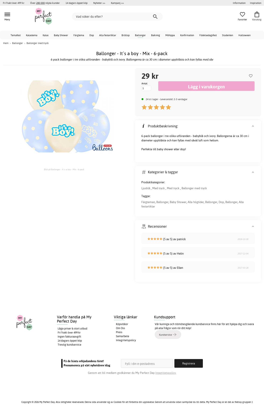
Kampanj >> (117, 2)
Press (119, 332)
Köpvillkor (122, 324)
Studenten (227, 35)
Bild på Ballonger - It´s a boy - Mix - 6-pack (64, 169)
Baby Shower (61, 35)
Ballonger (140, 35)
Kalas (45, 35)
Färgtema (78, 35)
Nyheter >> (99, 2)
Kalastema (31, 35)
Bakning (155, 35)
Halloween (244, 35)
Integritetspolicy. (165, 373)
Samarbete (122, 336)
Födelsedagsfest (208, 35)
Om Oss (120, 328)
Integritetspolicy (126, 340)
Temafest (16, 35)
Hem (5, 43)
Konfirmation (187, 35)
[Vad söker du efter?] (117, 16)
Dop (91, 35)
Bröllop (126, 35)
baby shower (165, 149)
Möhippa (170, 35)
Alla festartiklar (107, 35)
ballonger (157, 136)
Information (239, 2)
